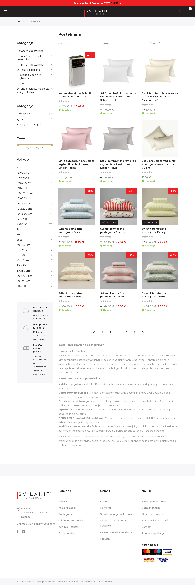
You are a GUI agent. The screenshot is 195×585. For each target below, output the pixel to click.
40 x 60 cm (23, 244)
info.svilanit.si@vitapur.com (38, 524)
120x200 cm (24, 172)
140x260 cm (24, 188)
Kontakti (105, 507)
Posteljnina (65, 514)
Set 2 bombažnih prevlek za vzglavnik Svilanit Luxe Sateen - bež (160, 97)
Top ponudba (66, 533)
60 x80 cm (23, 270)
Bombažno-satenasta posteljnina (30, 58)
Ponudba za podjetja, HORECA (113, 523)
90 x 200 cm (24, 275)
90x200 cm (24, 286)
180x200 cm (24, 208)
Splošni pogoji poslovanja (116, 514)
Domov (20, 21)
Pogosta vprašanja (153, 533)
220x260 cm (24, 219)
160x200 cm (24, 198)
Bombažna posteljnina (30, 50)
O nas (103, 501)
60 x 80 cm (23, 265)
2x (18, 229)
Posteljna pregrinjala (29, 124)
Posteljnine (23, 114)
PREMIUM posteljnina (30, 64)
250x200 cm (24, 224)
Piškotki (105, 538)
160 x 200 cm (25, 193)
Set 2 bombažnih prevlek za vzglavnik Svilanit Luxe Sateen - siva (118, 164)
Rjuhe (20, 83)
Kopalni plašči (67, 507)
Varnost (146, 526)
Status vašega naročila (155, 520)
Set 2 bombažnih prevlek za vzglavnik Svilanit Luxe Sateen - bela (118, 97)
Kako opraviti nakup (154, 501)
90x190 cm (23, 281)
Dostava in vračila (153, 514)
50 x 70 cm (23, 250)
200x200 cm (24, 213)
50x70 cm (23, 260)
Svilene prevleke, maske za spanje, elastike (33, 90)
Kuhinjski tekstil (68, 526)
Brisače (63, 501)
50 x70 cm (23, 255)
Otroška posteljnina (28, 69)
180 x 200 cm (25, 203)
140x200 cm (24, 183)
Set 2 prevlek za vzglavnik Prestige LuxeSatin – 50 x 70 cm (159, 164)
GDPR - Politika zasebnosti (117, 532)
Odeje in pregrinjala (70, 520)
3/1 (18, 234)
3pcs (19, 239)
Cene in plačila (151, 507)
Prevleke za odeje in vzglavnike (29, 76)
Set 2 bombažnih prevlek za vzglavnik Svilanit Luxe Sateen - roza (76, 164)
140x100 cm (24, 177)
